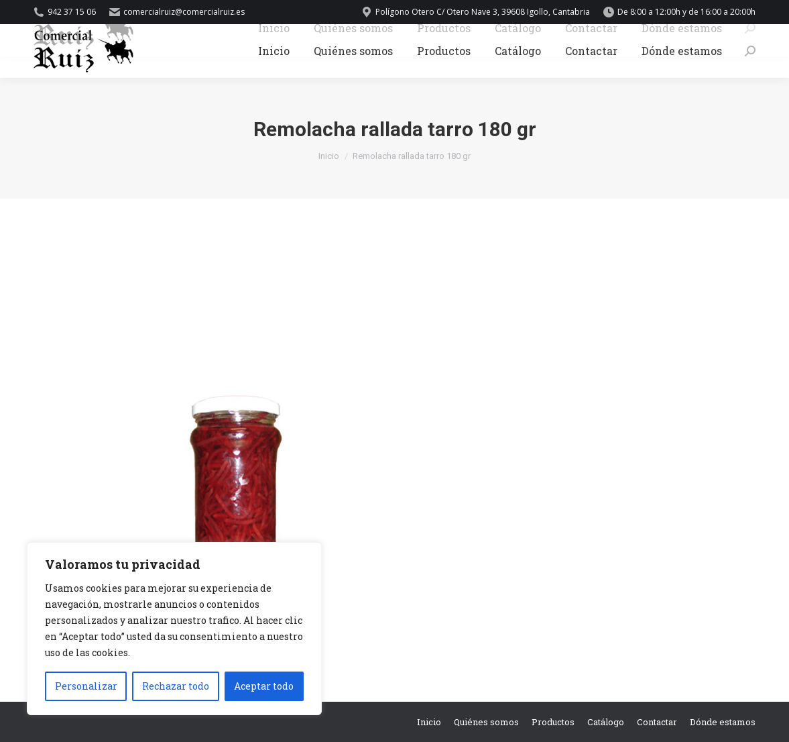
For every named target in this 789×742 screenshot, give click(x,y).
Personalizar (86, 686)
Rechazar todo (175, 686)
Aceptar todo (264, 686)
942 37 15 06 (65, 12)
